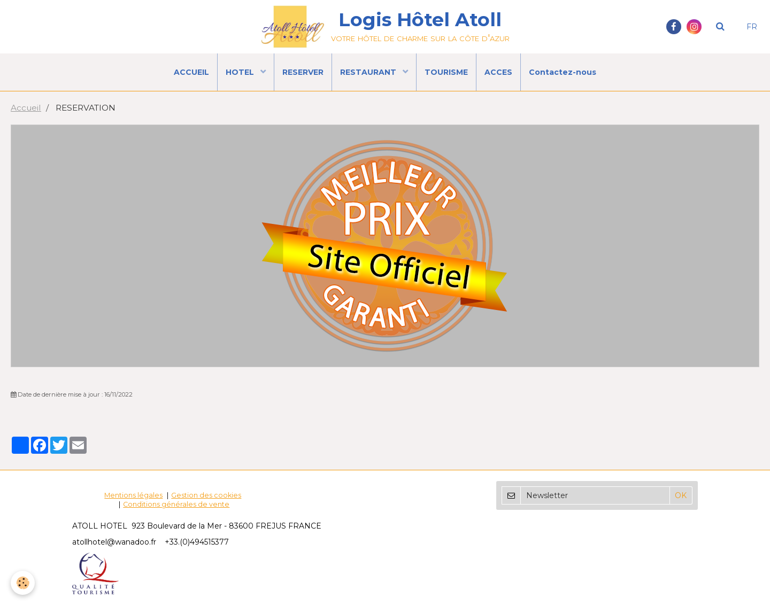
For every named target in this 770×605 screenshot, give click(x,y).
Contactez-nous (562, 72)
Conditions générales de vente (176, 504)
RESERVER (303, 72)
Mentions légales (133, 495)
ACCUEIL (191, 72)
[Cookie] (23, 583)
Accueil (26, 108)
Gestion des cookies (206, 495)
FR (751, 27)
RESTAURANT (369, 72)
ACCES (498, 72)
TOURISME (446, 72)
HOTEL (241, 72)
